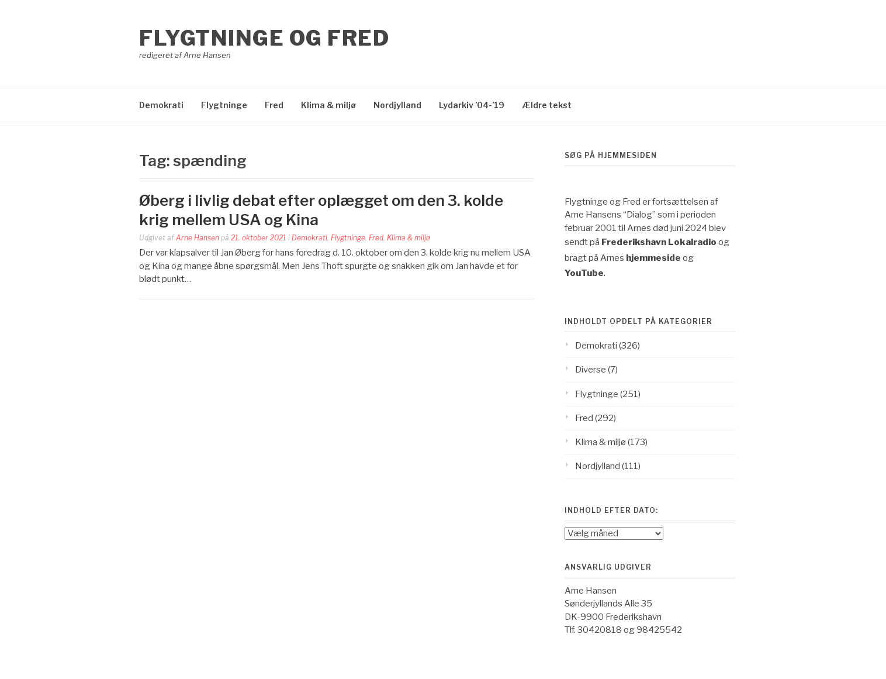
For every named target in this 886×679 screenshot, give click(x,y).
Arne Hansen (197, 237)
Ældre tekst (547, 105)
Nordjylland (397, 105)
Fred (274, 105)
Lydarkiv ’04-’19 (471, 105)
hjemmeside (653, 258)
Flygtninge (224, 105)
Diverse (590, 369)
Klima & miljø (328, 105)
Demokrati (161, 105)
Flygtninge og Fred (264, 38)
